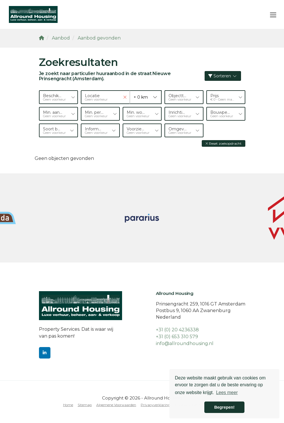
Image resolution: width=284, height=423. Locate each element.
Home (68, 405)
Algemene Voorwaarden (116, 405)
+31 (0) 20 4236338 (177, 329)
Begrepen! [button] (224, 407)
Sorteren (222, 76)
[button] (223, 143)
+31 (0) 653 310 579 (177, 336)
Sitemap (85, 405)
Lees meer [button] (227, 392)
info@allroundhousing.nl (185, 343)
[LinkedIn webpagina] (44, 353)
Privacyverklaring (155, 405)
